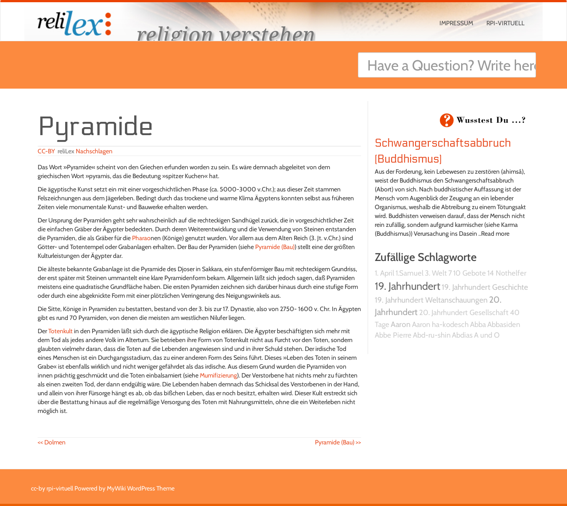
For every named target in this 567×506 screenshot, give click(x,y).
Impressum (456, 23)
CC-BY (46, 151)
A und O (487, 335)
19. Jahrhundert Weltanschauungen (431, 299)
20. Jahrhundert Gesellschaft (464, 312)
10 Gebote (469, 273)
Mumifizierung (218, 375)
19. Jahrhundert (407, 286)
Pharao (141, 238)
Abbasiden (503, 324)
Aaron (401, 324)
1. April (384, 273)
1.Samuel (409, 273)
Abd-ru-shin (431, 335)
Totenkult (60, 331)
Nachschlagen (94, 151)
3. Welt (436, 273)
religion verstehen (225, 34)
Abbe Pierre (393, 335)
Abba (478, 324)
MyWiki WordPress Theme (141, 488)
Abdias (462, 335)
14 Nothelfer (506, 273)
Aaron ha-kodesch (440, 324)
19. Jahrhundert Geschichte (485, 287)
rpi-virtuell (505, 23)
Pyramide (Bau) (275, 247)
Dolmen (52, 442)
